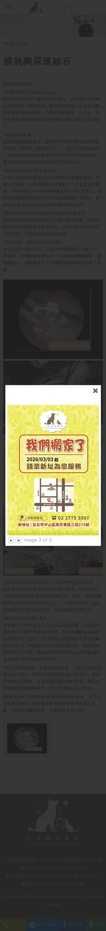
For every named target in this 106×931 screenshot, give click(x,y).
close (95, 381)
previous (10, 531)
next (18, 531)
